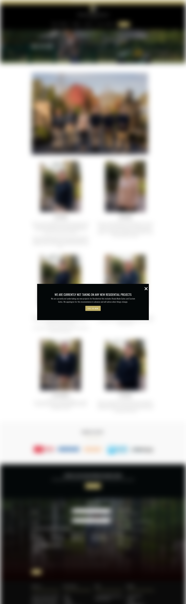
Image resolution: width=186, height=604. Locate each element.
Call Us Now (93, 170)
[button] (130, 157)
